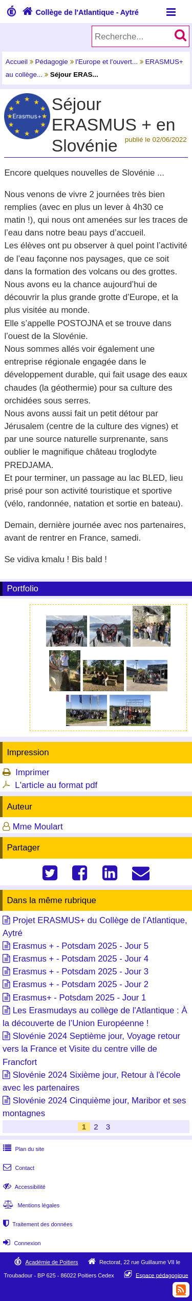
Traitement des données (36, 1224)
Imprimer (32, 772)
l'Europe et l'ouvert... (106, 62)
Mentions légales (30, 1205)
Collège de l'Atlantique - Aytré (79, 12)
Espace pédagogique (162, 1275)
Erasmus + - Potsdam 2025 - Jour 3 (80, 971)
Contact (17, 1168)
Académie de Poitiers (51, 1262)
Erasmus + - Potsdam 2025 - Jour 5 (80, 946)
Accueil (17, 62)
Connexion (20, 1243)
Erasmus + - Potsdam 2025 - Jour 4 (80, 959)
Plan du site (22, 1149)
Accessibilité (23, 1187)
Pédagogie (51, 62)
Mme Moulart (38, 826)
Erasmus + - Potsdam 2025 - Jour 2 (80, 984)
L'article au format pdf (56, 785)
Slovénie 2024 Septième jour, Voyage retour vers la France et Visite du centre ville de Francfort (91, 1049)
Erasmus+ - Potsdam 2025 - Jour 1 (79, 998)
